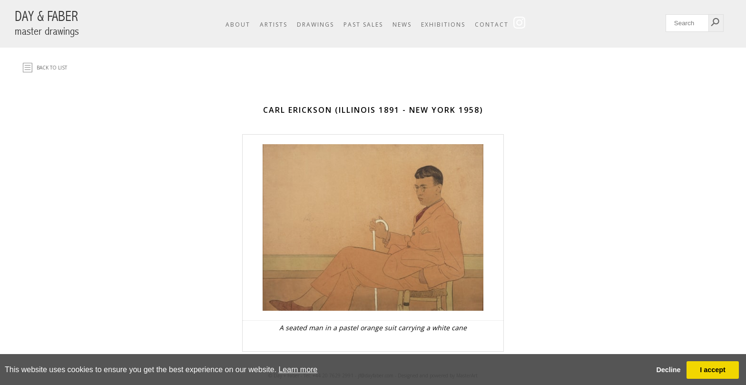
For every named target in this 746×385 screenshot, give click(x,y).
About (238, 24)
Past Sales (363, 24)
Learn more (297, 369)
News (402, 24)
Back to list (52, 67)
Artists (273, 24)
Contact (492, 24)
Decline (668, 370)
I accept (713, 370)
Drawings (315, 24)
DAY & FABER (47, 23)
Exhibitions (443, 24)
